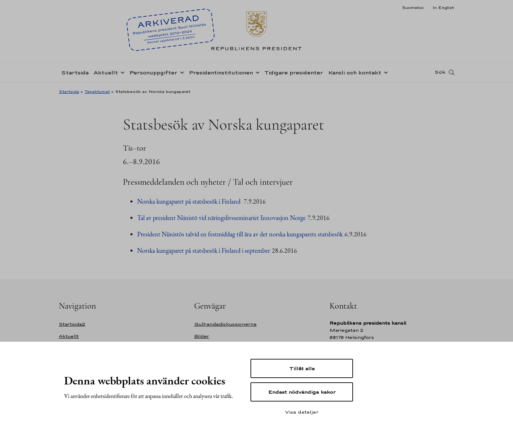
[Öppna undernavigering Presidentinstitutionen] (256, 72)
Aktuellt (106, 72)
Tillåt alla (302, 368)
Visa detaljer (301, 412)
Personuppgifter (153, 72)
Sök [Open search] (440, 72)
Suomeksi (413, 7)
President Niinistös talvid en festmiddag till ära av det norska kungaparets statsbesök (240, 234)
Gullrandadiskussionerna (225, 324)
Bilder (201, 336)
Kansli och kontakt (354, 72)
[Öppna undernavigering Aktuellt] (121, 72)
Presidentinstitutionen (221, 72)
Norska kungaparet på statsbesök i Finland (189, 201)
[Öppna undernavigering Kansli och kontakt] (384, 72)
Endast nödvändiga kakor (302, 392)
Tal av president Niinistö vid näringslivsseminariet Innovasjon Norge (221, 218)
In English (443, 7)
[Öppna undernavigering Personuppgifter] (180, 72)
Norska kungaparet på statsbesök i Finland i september (203, 250)
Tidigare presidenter (293, 72)
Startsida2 (72, 324)
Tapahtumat (97, 91)
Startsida (75, 72)
